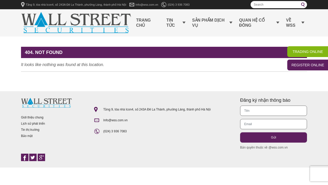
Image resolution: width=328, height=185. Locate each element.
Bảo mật (27, 136)
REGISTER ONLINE (307, 65)
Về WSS (290, 22)
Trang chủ (143, 22)
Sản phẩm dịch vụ (208, 22)
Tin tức (170, 22)
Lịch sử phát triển (33, 123)
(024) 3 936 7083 (178, 4)
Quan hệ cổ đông (252, 22)
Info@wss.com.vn (147, 4)
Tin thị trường (30, 130)
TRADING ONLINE (308, 52)
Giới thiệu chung (32, 117)
